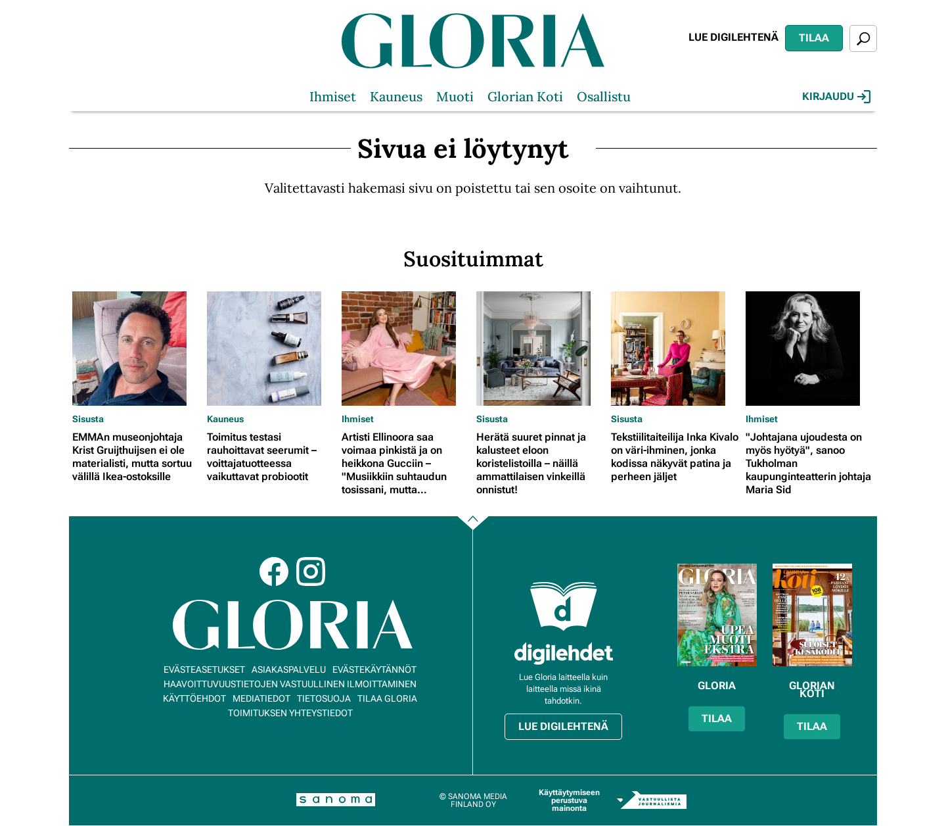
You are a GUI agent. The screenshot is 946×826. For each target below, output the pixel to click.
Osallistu (604, 96)
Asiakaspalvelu (289, 669)
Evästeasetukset (204, 669)
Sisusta (88, 419)
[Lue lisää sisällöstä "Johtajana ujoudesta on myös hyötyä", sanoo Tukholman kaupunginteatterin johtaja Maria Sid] (810, 348)
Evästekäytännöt (374, 669)
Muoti (455, 96)
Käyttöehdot (194, 698)
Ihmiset (332, 96)
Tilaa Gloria (387, 698)
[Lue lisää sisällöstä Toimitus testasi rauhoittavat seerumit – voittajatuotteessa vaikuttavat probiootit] (271, 348)
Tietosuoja (324, 698)
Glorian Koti (525, 96)
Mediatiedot (261, 698)
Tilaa (814, 38)
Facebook (273, 571)
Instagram (310, 571)
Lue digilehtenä (733, 37)
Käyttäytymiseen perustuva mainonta (569, 800)
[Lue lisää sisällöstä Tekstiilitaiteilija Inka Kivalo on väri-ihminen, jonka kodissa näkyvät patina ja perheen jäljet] (675, 348)
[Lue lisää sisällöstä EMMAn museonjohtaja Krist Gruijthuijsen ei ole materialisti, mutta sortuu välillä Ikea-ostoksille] (136, 348)
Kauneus (396, 96)
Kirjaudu (836, 96)
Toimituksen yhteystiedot (290, 713)
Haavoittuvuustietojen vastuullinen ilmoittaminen (290, 684)
